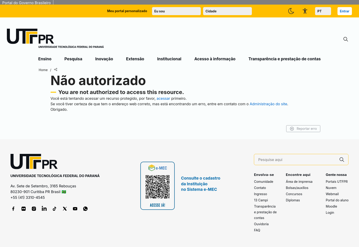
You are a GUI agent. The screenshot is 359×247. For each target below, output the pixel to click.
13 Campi (261, 200)
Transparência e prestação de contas (284, 58)
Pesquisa (73, 58)
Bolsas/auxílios (297, 188)
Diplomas (293, 200)
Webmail (332, 194)
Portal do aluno (337, 200)
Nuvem (331, 188)
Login (330, 212)
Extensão (135, 58)
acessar (163, 98)
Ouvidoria (261, 224)
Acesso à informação (215, 58)
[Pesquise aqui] (297, 159)
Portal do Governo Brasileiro (26, 2)
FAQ (257, 230)
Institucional (169, 58)
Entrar (344, 11)
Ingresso (260, 194)
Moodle (331, 206)
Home (43, 70)
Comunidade (263, 181)
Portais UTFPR (337, 181)
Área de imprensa (299, 181)
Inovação (104, 58)
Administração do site (268, 104)
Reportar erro (303, 128)
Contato (260, 188)
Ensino (45, 58)
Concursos (294, 194)
